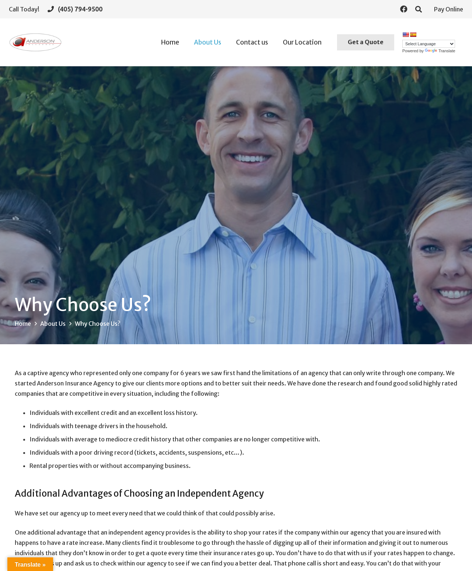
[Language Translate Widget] (428, 44)
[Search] (418, 9)
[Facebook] (403, 9)
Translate (440, 51)
